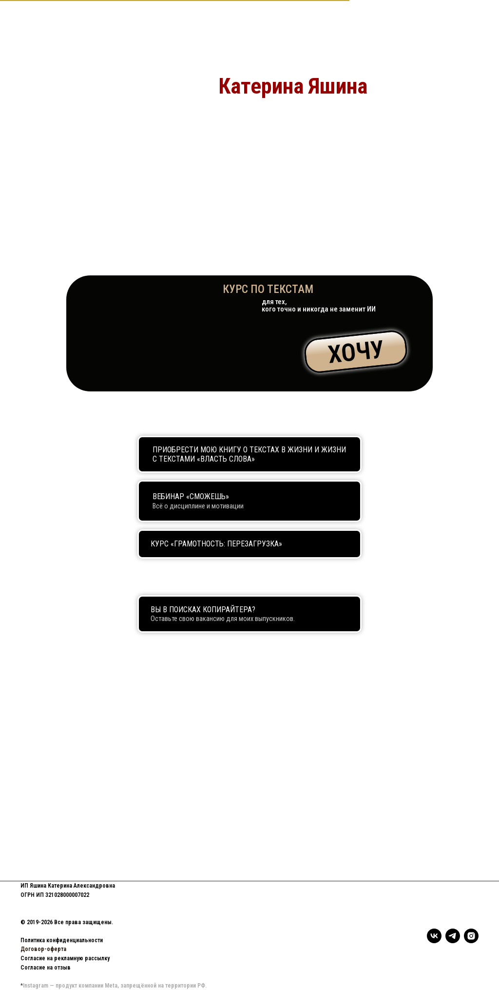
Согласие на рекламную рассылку (65, 958)
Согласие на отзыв (45, 967)
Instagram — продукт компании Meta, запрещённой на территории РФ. (115, 985)
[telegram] (452, 936)
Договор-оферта (43, 949)
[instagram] (471, 936)
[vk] (434, 936)
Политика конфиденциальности (61, 940)
